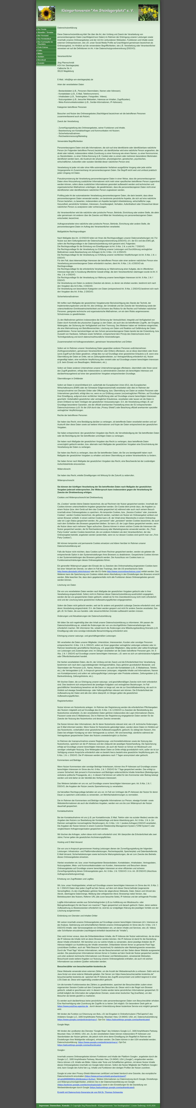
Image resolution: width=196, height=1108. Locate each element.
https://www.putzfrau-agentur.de (72, 1006)
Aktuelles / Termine (45, 32)
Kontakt (41, 63)
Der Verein (42, 29)
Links (40, 50)
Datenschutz (55, 1105)
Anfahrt (41, 57)
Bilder (40, 54)
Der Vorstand (43, 36)
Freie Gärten (43, 47)
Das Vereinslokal (44, 39)
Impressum (44, 1105)
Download (42, 60)
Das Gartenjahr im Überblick (45, 43)
